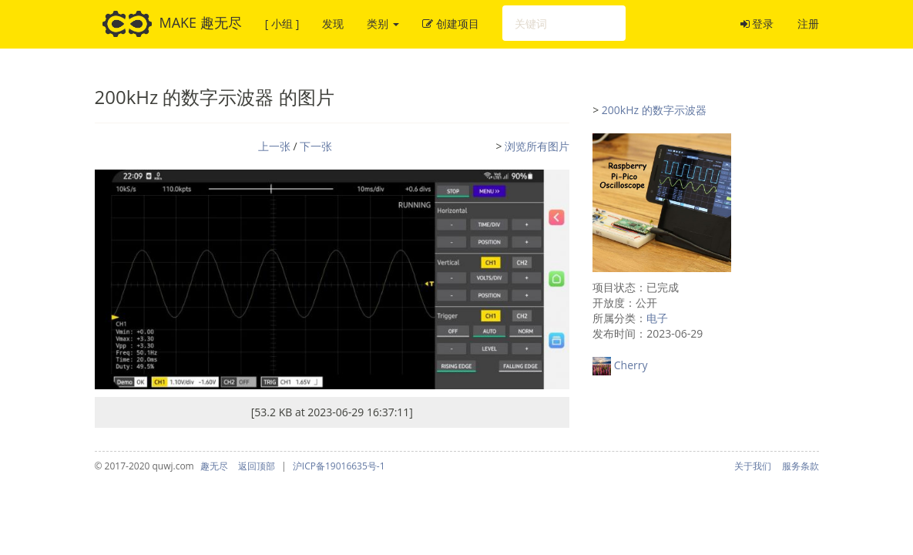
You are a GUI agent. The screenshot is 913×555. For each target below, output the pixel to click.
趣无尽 (214, 466)
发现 (333, 23)
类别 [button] (383, 23)
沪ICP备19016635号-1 (339, 466)
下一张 (316, 146)
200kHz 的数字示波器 (654, 110)
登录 (757, 23)
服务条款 (800, 466)
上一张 (274, 146)
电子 (657, 318)
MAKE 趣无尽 (172, 24)
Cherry (631, 365)
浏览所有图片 (537, 146)
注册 (808, 23)
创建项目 (450, 23)
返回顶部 (256, 466)
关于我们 (752, 466)
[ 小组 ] (282, 23)
